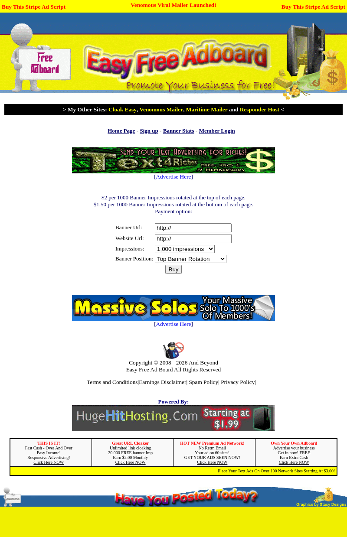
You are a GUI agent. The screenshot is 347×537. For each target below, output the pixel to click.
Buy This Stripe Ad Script (33, 6)
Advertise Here (173, 176)
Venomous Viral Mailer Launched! (173, 5)
